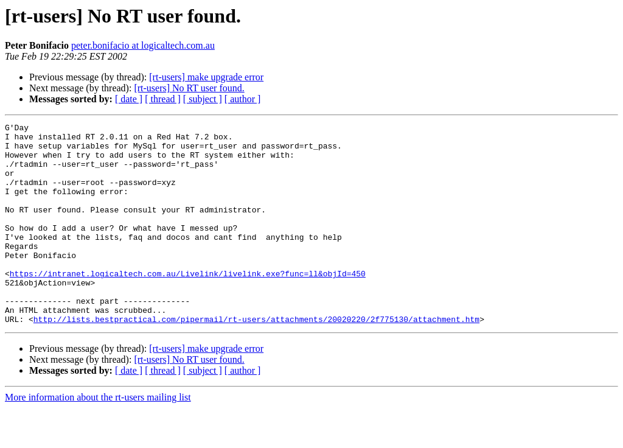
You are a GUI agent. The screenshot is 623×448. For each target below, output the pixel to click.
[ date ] (128, 99)
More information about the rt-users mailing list (98, 437)
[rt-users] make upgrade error (206, 77)
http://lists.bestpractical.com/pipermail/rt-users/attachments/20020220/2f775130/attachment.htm (256, 359)
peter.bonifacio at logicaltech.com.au (143, 45)
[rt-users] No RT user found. (189, 88)
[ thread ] (163, 99)
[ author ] (242, 99)
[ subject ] (202, 99)
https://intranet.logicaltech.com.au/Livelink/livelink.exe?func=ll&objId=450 (188, 304)
